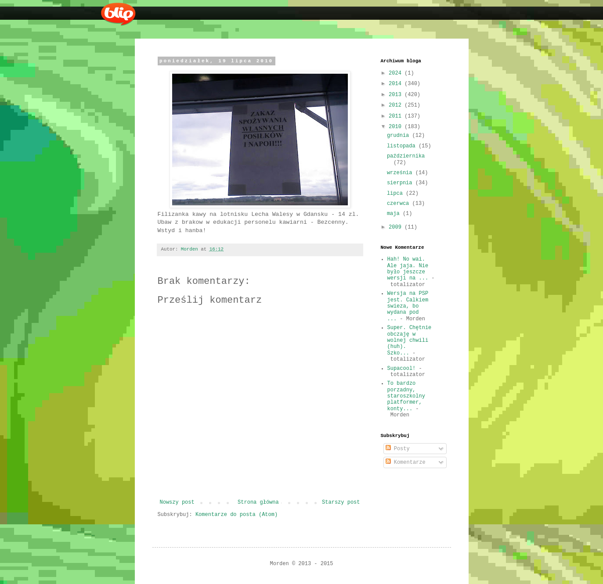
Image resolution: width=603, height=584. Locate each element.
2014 (396, 84)
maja (395, 214)
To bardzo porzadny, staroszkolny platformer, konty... (406, 396)
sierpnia (401, 183)
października (406, 156)
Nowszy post (177, 502)
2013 (396, 95)
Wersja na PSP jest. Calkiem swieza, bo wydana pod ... (408, 306)
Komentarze (406, 462)
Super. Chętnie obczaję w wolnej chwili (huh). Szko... (409, 340)
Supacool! (401, 368)
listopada (403, 146)
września (401, 173)
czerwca (399, 204)
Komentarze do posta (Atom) (236, 515)
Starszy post (341, 502)
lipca (396, 193)
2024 (396, 73)
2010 (396, 127)
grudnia (399, 136)
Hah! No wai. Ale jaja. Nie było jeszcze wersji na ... (408, 268)
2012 (396, 105)
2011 (396, 116)
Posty (398, 449)
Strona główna (258, 502)
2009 (396, 227)
